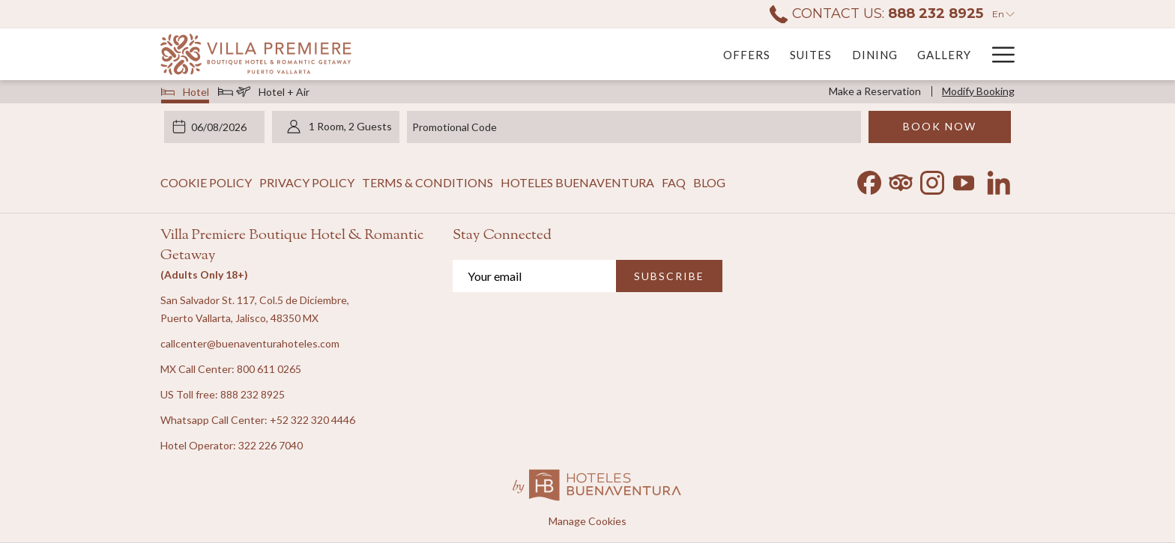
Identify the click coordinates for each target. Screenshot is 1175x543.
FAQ (674, 182)
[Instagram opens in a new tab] (932, 179)
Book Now (939, 126)
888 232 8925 (252, 394)
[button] (221, 126)
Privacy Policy (306, 182)
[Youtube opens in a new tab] (964, 179)
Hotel (185, 93)
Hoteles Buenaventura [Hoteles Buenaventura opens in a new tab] (577, 185)
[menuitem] (572, 54)
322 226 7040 (270, 445)
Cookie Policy (206, 182)
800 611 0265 (269, 368)
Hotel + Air (263, 93)
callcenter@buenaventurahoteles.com (249, 343)
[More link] (998, 54)
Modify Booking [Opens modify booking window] (978, 91)
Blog (709, 182)
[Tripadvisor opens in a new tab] (901, 179)
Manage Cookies (587, 521)
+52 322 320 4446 (312, 419)
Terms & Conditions (427, 182)
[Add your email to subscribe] (534, 276)
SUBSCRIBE (669, 276)
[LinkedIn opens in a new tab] (999, 179)
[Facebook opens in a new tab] (869, 179)
